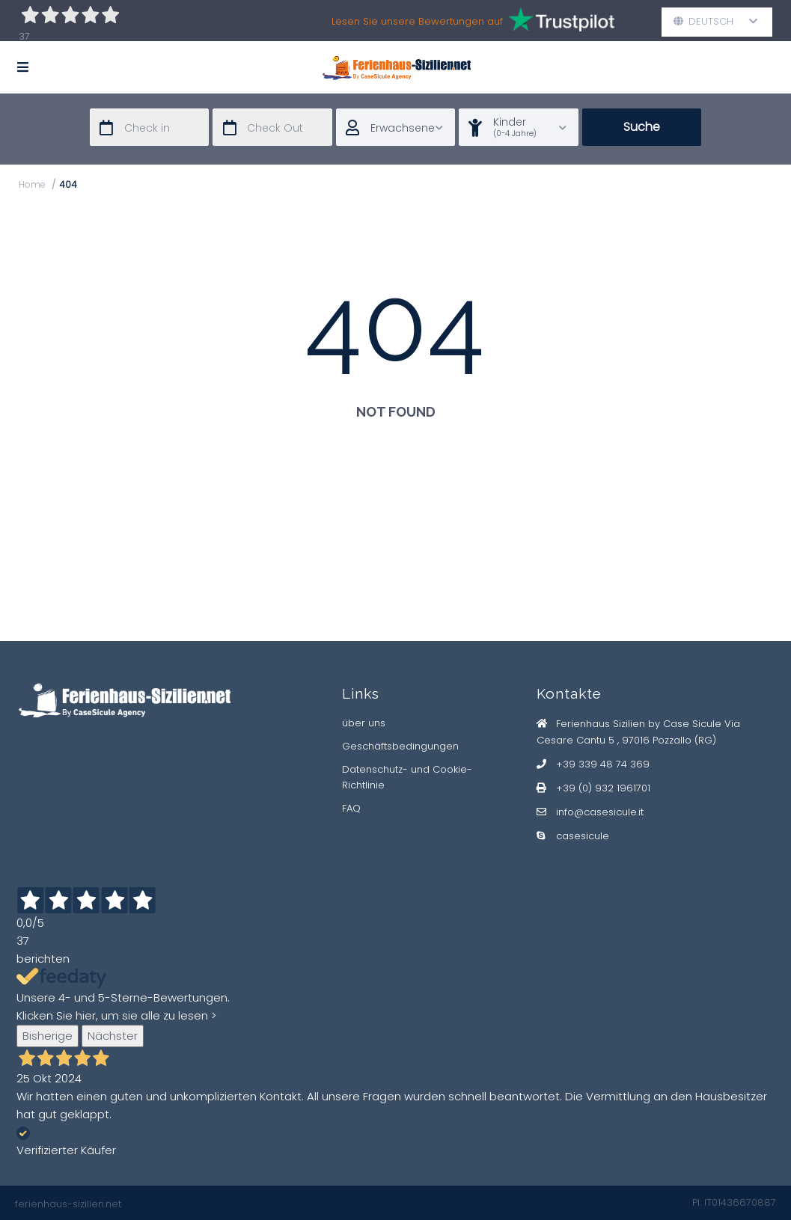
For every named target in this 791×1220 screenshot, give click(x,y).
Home (32, 184)
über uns (363, 723)
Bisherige (47, 1035)
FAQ (351, 808)
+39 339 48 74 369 (603, 764)
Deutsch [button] (716, 21)
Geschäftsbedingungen (400, 746)
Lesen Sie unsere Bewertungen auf (474, 21)
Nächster (113, 1035)
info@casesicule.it (600, 812)
